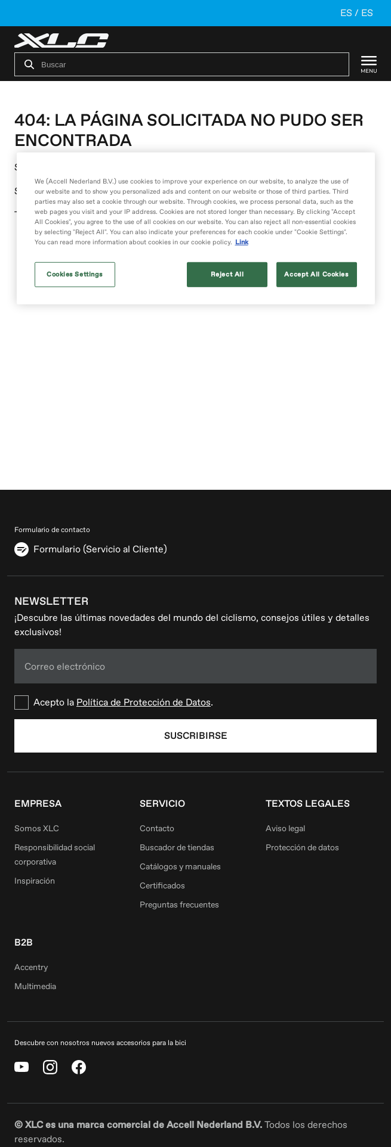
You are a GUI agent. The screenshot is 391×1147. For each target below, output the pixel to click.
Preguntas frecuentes (179, 905)
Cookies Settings (75, 274)
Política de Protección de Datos (143, 702)
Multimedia (35, 986)
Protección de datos (302, 848)
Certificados (162, 886)
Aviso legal (285, 828)
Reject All (227, 274)
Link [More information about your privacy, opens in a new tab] (241, 242)
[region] (196, 228)
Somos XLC (36, 828)
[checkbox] (195, 702)
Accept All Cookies (316, 274)
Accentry (31, 967)
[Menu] (363, 64)
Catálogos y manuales (180, 867)
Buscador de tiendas (177, 848)
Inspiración (34, 881)
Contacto (157, 828)
